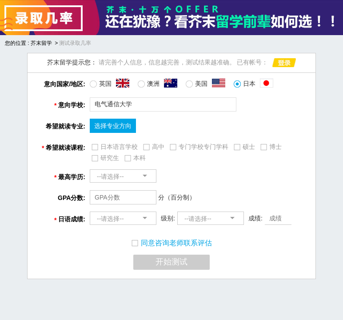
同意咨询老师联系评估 (172, 243)
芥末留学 (41, 43)
